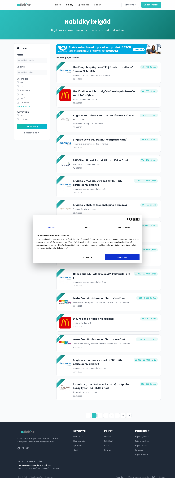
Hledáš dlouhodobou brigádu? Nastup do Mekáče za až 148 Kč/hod (103, 93)
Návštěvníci (130, 4)
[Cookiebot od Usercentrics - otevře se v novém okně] (129, 219)
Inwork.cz (139, 446)
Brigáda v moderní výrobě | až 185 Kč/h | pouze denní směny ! (102, 183)
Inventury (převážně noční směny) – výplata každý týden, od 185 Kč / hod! (104, 382)
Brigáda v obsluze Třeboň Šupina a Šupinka (99, 205)
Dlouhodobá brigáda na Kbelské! (93, 315)
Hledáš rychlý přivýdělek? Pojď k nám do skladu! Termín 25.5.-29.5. (102, 69)
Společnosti (83, 5)
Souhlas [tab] (51, 227)
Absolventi (25, 90)
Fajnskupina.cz (141, 451)
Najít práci (78, 433)
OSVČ (22, 98)
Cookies (162, 473)
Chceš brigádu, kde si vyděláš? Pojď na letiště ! (102, 274)
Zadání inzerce (151, 4)
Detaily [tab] (87, 227)
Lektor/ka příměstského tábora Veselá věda (100, 294)
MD (21, 82)
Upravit (87, 257)
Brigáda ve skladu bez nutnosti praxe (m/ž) (100, 139)
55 (123, 412)
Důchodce (25, 102)
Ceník (106, 442)
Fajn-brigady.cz (142, 433)
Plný (22, 115)
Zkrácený (24, 119)
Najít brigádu (79, 437)
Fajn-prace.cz (141, 442)
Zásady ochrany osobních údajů (141, 473)
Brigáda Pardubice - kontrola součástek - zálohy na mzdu (105, 117)
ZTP (21, 86)
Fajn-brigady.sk (142, 437)
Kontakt (107, 446)
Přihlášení (108, 437)
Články (97, 5)
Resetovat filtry (31, 132)
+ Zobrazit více (23, 106)
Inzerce (107, 433)
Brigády (69, 5)
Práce (58, 5)
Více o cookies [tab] (124, 227)
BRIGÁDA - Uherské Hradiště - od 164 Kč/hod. (100, 160)
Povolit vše (122, 257)
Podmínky (120, 473)
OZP (21, 94)
